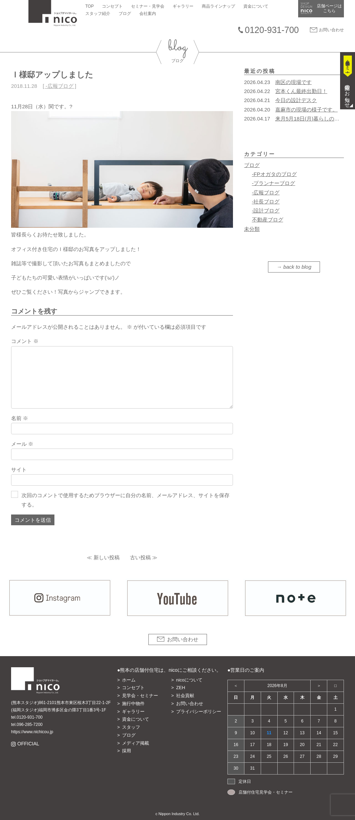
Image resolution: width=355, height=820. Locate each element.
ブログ (125, 13)
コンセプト (112, 6)
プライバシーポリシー (198, 711)
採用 (126, 750)
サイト (19, 469)
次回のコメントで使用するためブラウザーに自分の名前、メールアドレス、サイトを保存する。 (125, 499)
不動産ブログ (267, 220)
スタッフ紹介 (97, 13)
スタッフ (131, 727)
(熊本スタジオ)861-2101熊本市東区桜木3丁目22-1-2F (61, 702)
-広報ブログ (59, 86)
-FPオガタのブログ (274, 174)
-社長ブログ (266, 201)
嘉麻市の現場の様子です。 (306, 109)
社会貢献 (185, 695)
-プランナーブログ (273, 183)
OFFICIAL (28, 743)
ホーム (129, 680)
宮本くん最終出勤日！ (301, 91)
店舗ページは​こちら (329, 8)
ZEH (180, 687)
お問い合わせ (331, 29)
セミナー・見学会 (147, 6)
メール (22, 444)
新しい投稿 (107, 557)
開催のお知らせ (347, 93)
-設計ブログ (266, 211)
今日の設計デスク (296, 100)
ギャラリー (183, 6)
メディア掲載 (135, 743)
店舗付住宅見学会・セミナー (266, 792)
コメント (24, 341)
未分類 (252, 229)
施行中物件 (133, 703)
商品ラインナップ (218, 6)
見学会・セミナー (140, 695)
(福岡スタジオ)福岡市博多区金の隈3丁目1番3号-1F (58, 710)
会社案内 (147, 13)
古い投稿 (140, 557)
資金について (255, 6)
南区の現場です (293, 82)
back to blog (297, 267)
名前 (19, 418)
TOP (89, 6)
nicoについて (189, 680)
